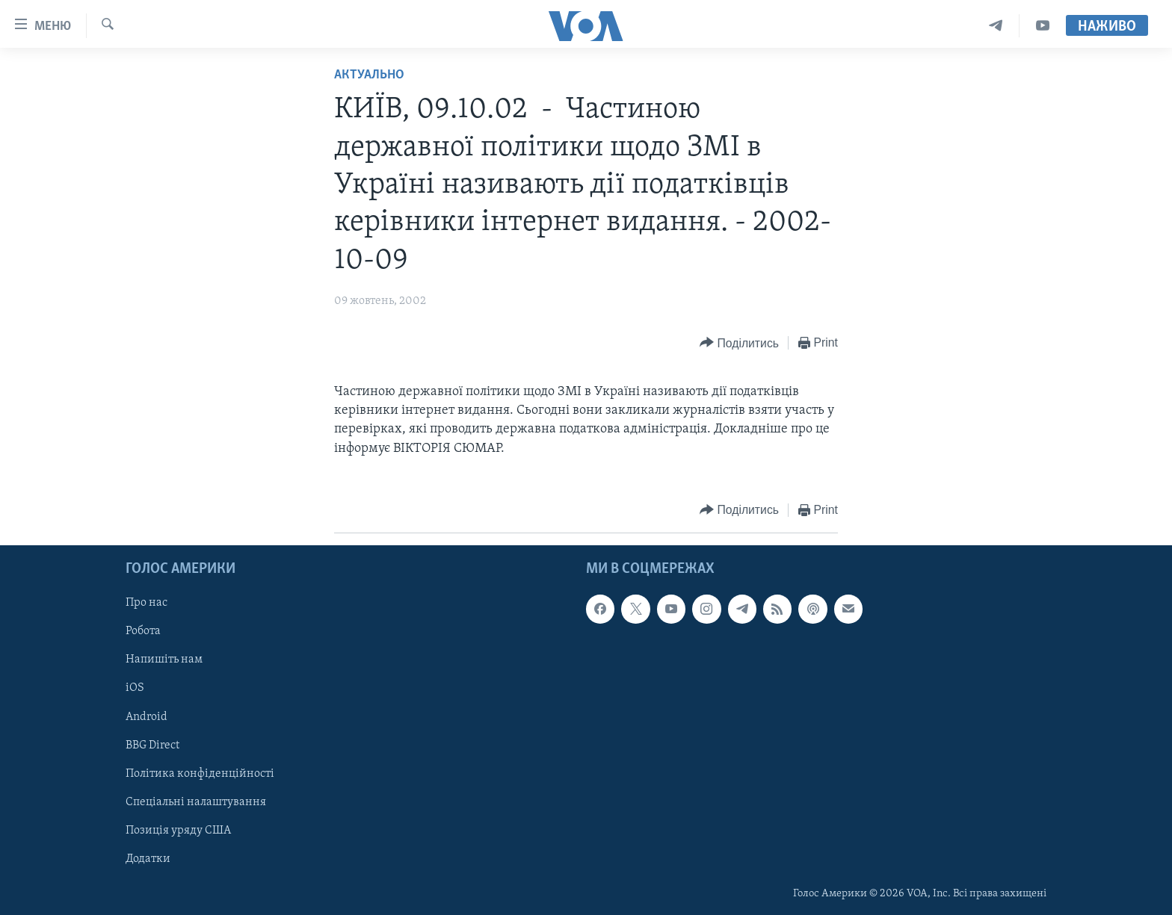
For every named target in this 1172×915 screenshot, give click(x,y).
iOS (135, 688)
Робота (143, 631)
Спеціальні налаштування (196, 801)
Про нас (146, 603)
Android (146, 716)
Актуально (369, 75)
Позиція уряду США (178, 831)
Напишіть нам (164, 660)
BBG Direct (152, 745)
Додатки (148, 859)
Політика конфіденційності (200, 773)
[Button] (739, 343)
